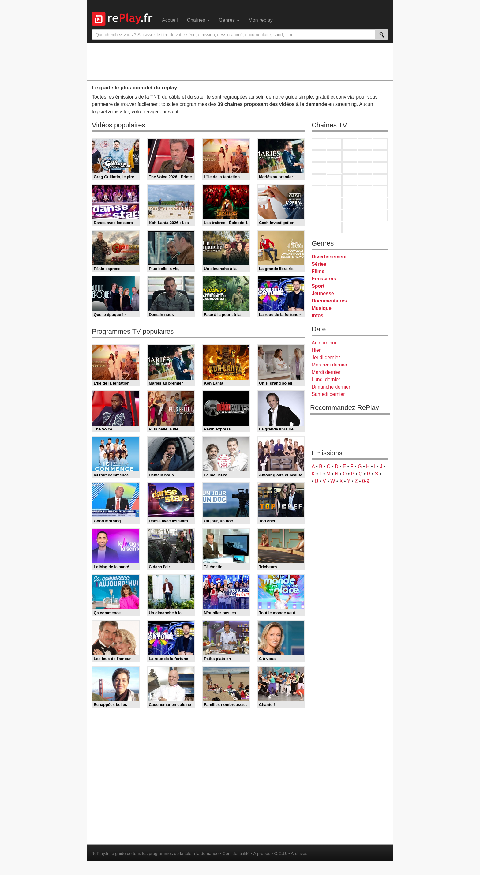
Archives (299, 853)
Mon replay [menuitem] (261, 20)
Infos (317, 315)
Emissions (324, 278)
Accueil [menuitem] (170, 20)
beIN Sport (349, 203)
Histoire (365, 227)
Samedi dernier (328, 394)
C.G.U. (280, 853)
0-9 (365, 481)
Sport (318, 286)
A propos (261, 853)
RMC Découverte (380, 168)
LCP (334, 227)
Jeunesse (323, 293)
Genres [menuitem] (229, 20)
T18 (380, 180)
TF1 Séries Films (349, 168)
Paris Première (365, 180)
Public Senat (349, 227)
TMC (365, 156)
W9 (349, 156)
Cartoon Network (349, 215)
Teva (349, 180)
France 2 (334, 144)
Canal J (334, 215)
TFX (380, 156)
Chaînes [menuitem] (198, 20)
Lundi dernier (326, 379)
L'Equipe (380, 203)
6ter (365, 168)
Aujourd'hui (324, 342)
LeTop (319, 227)
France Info (334, 191)
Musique (322, 308)
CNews (349, 191)
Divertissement (329, 256)
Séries (319, 264)
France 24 (334, 203)
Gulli (319, 215)
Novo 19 (319, 191)
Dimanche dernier (331, 386)
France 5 (380, 144)
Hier (316, 350)
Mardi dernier (326, 372)
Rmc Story (319, 180)
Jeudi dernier (326, 357)
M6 (319, 156)
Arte (334, 156)
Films (318, 271)
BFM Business (380, 191)
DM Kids (380, 215)
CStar (334, 167)
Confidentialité (236, 853)
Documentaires (329, 300)
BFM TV (365, 191)
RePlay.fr (99, 853)
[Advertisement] (240, 61)
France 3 (349, 144)
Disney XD (365, 215)
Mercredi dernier (329, 364)
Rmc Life (334, 180)
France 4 (319, 168)
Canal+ (365, 144)
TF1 (319, 144)
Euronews (319, 203)
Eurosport (365, 203)
